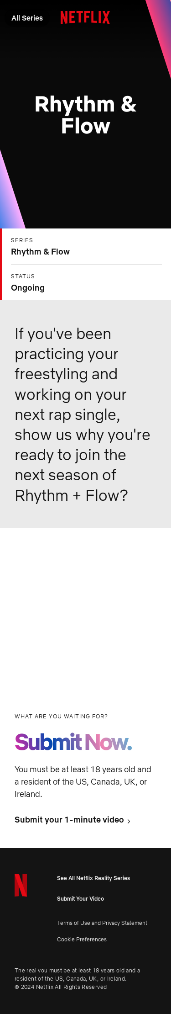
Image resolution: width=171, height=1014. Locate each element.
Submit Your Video (80, 898)
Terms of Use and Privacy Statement (102, 922)
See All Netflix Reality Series (93, 878)
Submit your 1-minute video (69, 820)
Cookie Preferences (82, 939)
